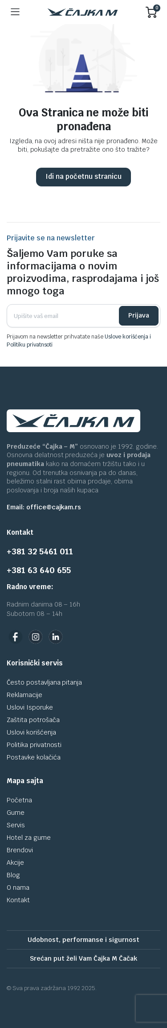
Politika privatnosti (34, 745)
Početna (19, 800)
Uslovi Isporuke (30, 707)
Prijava (138, 315)
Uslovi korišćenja (31, 732)
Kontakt (18, 900)
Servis (16, 825)
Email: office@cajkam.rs (44, 507)
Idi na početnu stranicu (83, 176)
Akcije (15, 863)
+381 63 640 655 (39, 570)
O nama (18, 888)
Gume (15, 813)
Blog (13, 875)
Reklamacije (24, 695)
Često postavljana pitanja (44, 682)
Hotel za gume (29, 838)
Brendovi (20, 850)
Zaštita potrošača (33, 720)
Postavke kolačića (34, 757)
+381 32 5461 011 (40, 551)
